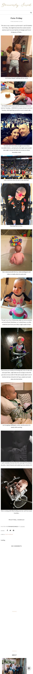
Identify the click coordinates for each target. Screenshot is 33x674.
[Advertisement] (16, 597)
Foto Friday (9, 534)
